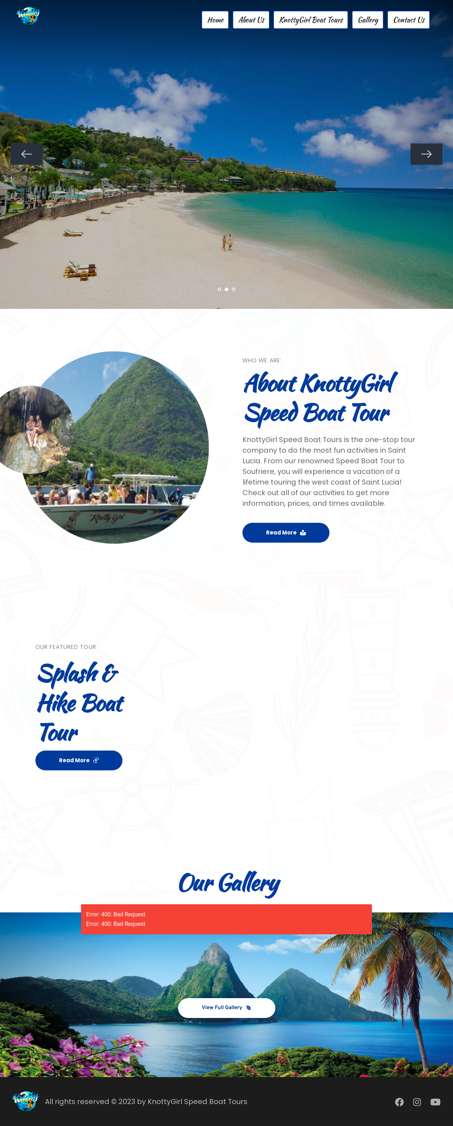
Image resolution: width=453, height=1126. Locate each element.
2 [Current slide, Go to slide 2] (226, 289)
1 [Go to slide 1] (219, 289)
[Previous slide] (26, 154)
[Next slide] (426, 154)
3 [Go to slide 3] (233, 289)
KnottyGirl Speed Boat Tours (197, 1102)
